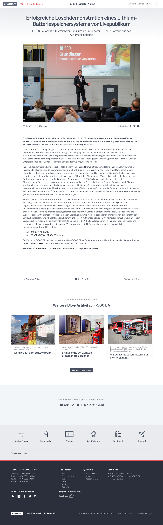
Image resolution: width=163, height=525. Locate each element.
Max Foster (37, 243)
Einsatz (82, 4)
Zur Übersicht (82, 279)
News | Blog (90, 473)
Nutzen (91, 4)
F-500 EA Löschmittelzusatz (47, 248)
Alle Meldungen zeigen (81, 370)
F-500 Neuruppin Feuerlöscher (122, 479)
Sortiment (132, 4)
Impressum (111, 513)
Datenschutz (128, 513)
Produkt (73, 4)
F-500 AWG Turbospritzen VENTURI (80, 248)
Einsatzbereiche (68, 476)
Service (141, 4)
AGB (119, 513)
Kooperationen (92, 479)
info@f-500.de (22, 481)
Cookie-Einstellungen (143, 513)
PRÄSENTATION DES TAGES (44, 235)
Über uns (149, 4)
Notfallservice (91, 476)
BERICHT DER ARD (39, 232)
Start (25, 453)
